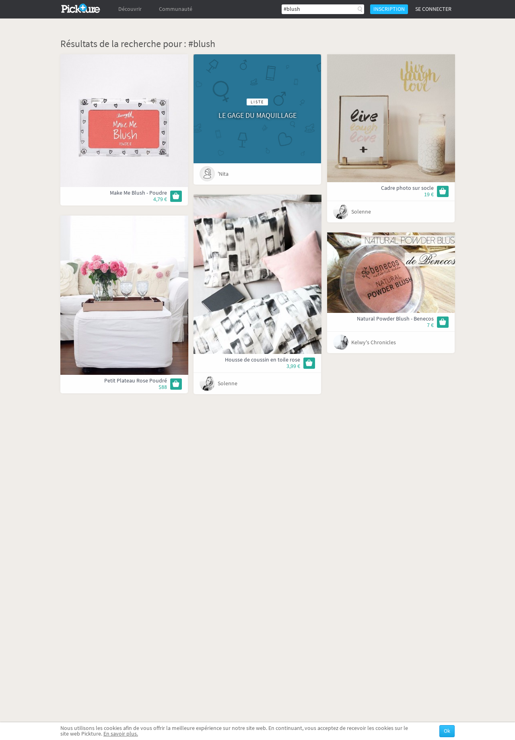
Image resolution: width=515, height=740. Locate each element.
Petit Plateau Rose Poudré (135, 380)
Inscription (389, 9)
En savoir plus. (120, 734)
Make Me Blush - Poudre (138, 193)
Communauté (175, 9)
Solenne (361, 212)
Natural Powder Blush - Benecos (395, 319)
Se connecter (433, 9)
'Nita (223, 174)
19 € (429, 194)
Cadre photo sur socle (407, 188)
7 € (430, 325)
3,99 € (293, 366)
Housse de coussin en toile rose (262, 360)
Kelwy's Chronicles (373, 342)
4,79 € (160, 199)
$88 (163, 387)
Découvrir (130, 9)
